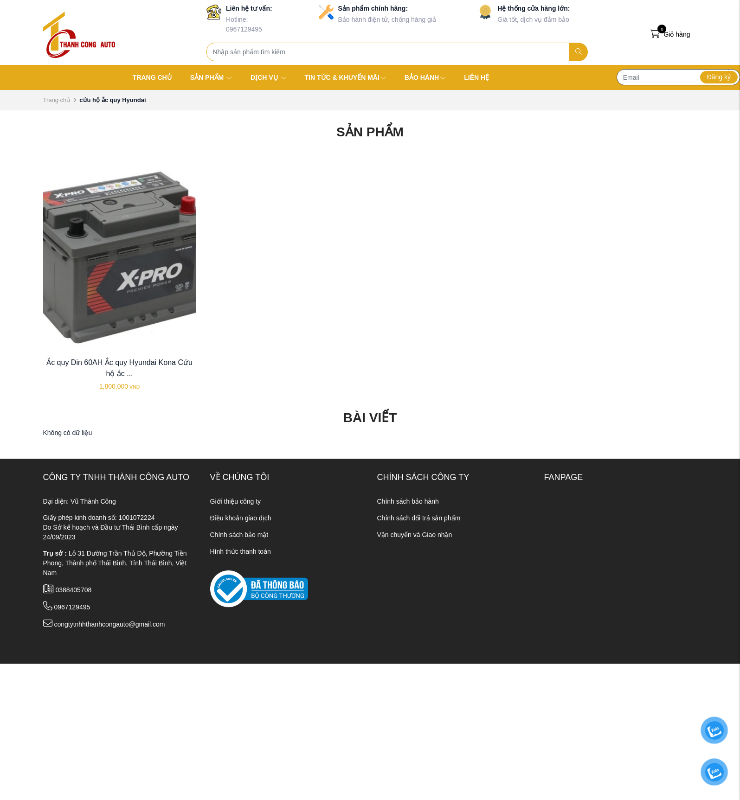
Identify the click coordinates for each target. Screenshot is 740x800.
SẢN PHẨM (211, 77)
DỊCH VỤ (268, 77)
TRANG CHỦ (152, 77)
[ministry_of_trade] (259, 588)
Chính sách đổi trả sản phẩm (419, 518)
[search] (578, 52)
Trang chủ (57, 99)
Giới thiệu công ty (235, 501)
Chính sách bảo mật (239, 534)
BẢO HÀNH (425, 77)
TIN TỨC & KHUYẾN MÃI (345, 77)
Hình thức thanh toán (240, 551)
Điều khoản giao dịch (240, 518)
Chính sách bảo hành (408, 501)
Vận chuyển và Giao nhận (414, 534)
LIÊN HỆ (476, 77)
